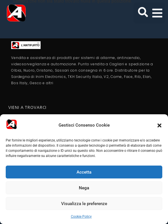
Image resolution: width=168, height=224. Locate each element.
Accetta (84, 172)
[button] (159, 125)
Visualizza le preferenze (84, 203)
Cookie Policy (81, 217)
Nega (84, 187)
